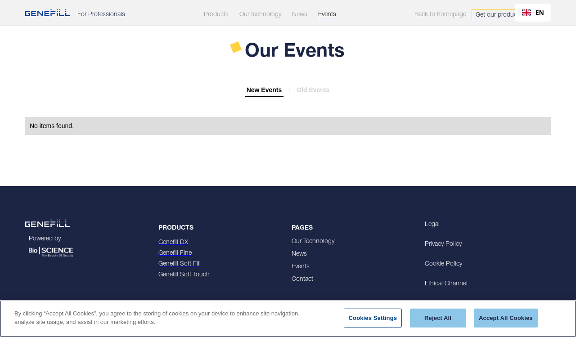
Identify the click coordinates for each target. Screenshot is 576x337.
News (299, 254)
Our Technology (313, 242)
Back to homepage (440, 15)
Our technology (260, 15)
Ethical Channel (446, 284)
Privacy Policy (443, 244)
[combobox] (533, 13)
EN (533, 12)
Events (301, 267)
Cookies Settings (373, 318)
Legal (432, 225)
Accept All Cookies (506, 318)
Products (216, 15)
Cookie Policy (443, 264)
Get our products (499, 15)
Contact (302, 279)
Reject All (437, 318)
